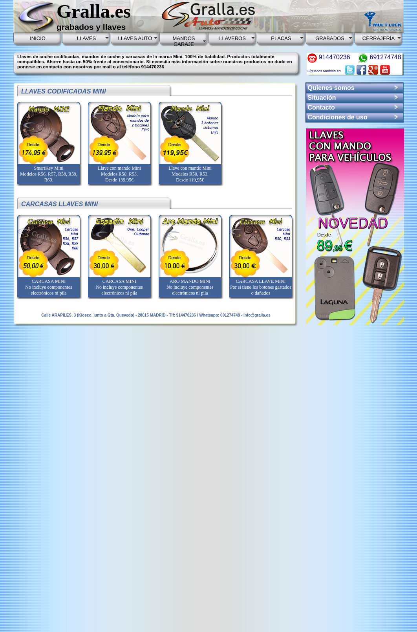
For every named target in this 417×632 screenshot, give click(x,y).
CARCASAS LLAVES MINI (59, 204)
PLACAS (281, 38)
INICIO (38, 38)
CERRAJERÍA (378, 38)
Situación (322, 97)
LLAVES (86, 38)
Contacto (321, 107)
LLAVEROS (232, 38)
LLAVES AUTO (135, 38)
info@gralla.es (257, 315)
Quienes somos (331, 87)
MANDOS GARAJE (183, 41)
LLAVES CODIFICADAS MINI (63, 91)
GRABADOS (329, 38)
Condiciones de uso (338, 117)
